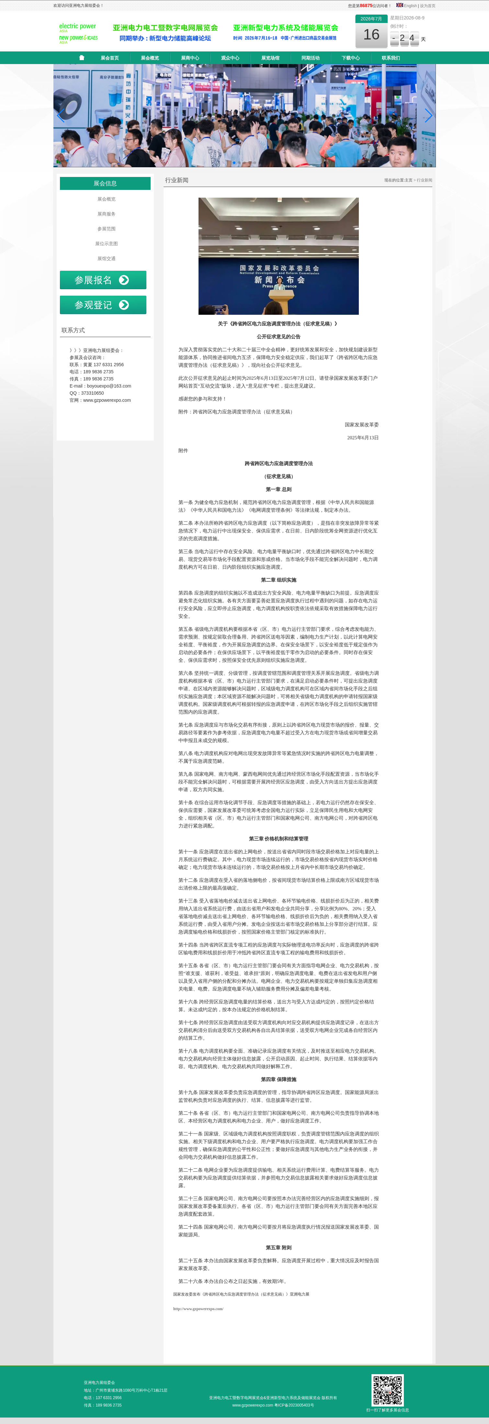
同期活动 (310, 57)
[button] (61, 115)
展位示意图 (105, 243)
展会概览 (150, 57)
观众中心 (230, 57)
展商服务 (105, 213)
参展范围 (105, 228)
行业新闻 (424, 180)
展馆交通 (105, 258)
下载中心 (351, 57)
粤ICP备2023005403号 (294, 1405)
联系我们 (391, 57)
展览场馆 (270, 57)
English (410, 6)
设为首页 (428, 6)
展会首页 (110, 57)
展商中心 (190, 57)
